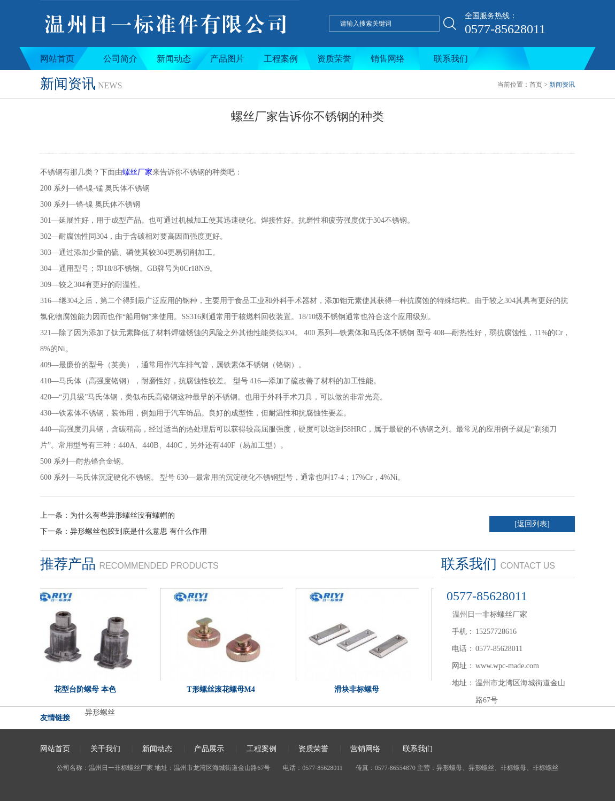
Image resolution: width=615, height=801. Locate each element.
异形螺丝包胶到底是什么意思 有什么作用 (138, 531)
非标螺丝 (545, 768)
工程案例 (281, 58)
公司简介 (120, 58)
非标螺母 (513, 768)
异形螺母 (449, 768)
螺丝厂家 (137, 172)
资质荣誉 (334, 58)
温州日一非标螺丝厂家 (121, 768)
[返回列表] (531, 524)
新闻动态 (174, 58)
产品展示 (209, 749)
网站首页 (57, 58)
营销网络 (365, 749)
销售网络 (388, 58)
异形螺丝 (100, 712)
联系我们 (451, 58)
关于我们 (105, 749)
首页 (535, 84)
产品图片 (227, 58)
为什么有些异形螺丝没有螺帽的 (122, 515)
